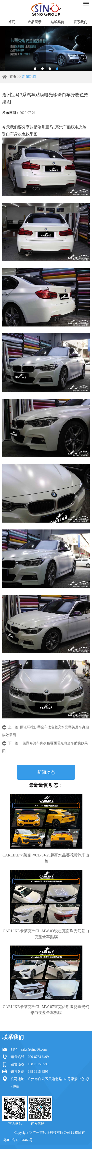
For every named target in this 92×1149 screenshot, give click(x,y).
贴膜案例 (57, 22)
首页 (11, 22)
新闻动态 (29, 76)
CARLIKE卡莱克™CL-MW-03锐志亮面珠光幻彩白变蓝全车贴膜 (46, 934)
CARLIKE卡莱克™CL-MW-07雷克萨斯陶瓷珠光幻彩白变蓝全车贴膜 (46, 1010)
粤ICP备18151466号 (18, 1140)
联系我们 (80, 22)
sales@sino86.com (34, 1049)
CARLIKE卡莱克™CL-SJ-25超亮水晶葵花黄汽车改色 (46, 858)
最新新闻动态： (46, 785)
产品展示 (34, 22)
